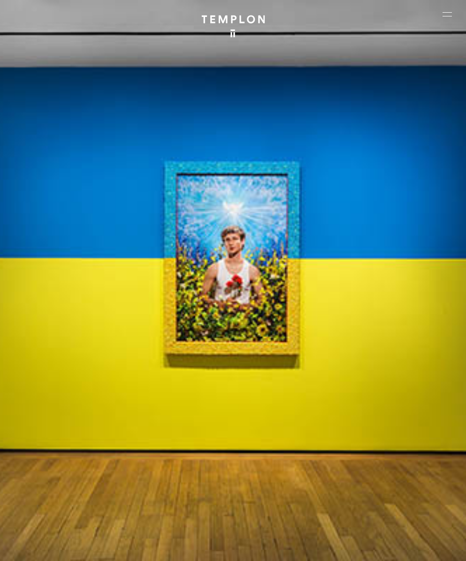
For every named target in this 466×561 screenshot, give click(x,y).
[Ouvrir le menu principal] (447, 14)
